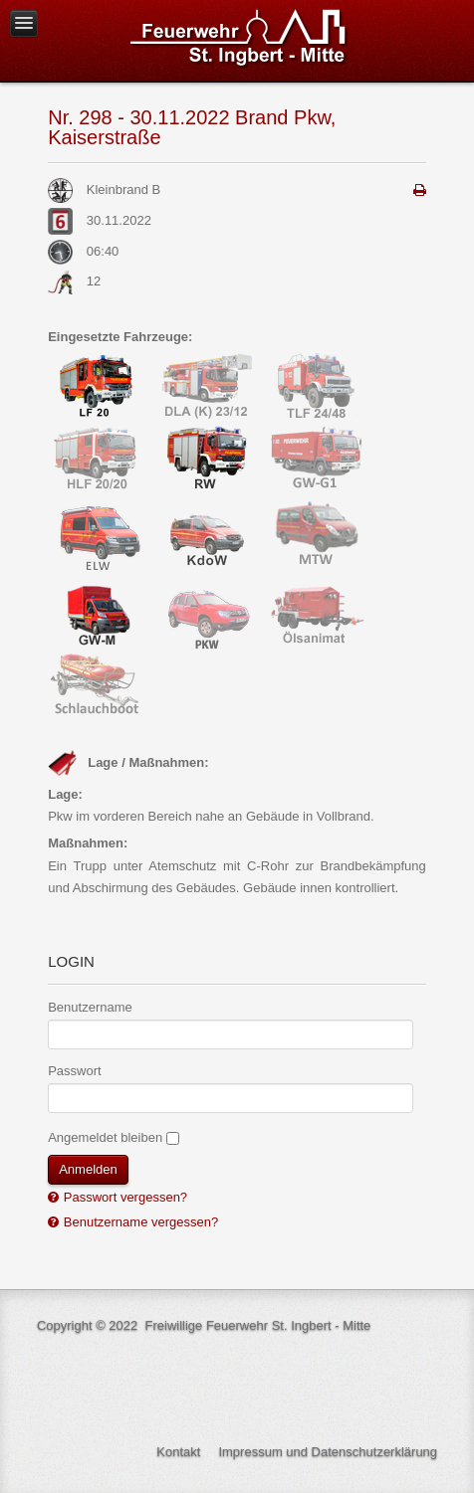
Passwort (74, 1070)
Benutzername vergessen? (139, 1221)
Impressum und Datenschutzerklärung (327, 1451)
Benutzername (90, 1007)
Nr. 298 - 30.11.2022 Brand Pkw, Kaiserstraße (192, 127)
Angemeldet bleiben (105, 1137)
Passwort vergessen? (123, 1197)
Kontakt (178, 1451)
